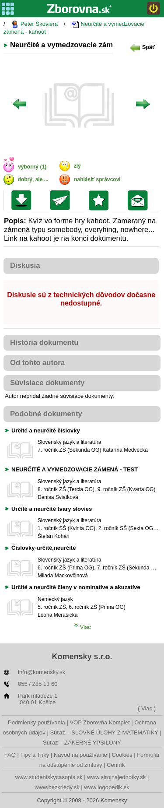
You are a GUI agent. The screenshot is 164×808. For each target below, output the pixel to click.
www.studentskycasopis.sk (49, 777)
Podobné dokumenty (46, 414)
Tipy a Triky (34, 755)
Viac (82, 627)
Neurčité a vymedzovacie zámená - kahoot (73, 28)
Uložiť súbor (23, 200)
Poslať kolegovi (62, 200)
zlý (77, 166)
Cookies (122, 755)
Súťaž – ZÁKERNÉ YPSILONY (82, 742)
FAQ (10, 755)
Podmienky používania (36, 722)
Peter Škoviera (34, 24)
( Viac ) (147, 708)
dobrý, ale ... (33, 179)
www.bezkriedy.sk (57, 787)
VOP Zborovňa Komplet (99, 722)
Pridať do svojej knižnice (101, 200)
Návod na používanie (80, 755)
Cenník (116, 765)
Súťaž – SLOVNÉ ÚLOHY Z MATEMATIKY (104, 732)
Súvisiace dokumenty (47, 383)
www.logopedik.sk (106, 787)
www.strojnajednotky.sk (116, 777)
